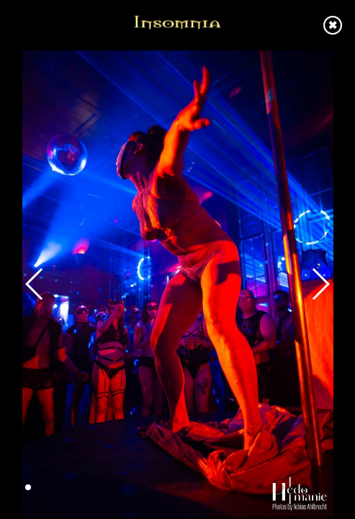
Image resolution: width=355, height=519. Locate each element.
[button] (28, 487)
